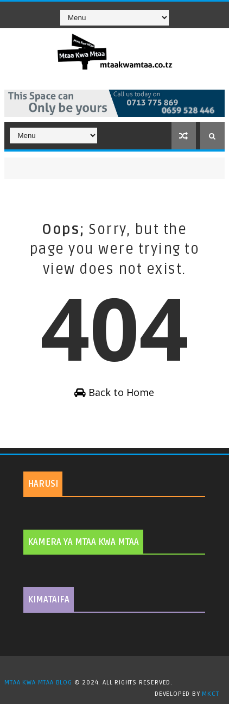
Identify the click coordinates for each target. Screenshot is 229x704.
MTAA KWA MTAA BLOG (38, 682)
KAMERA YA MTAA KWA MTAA (83, 542)
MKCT (210, 694)
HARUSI (43, 484)
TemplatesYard (118, 669)
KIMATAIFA (48, 599)
